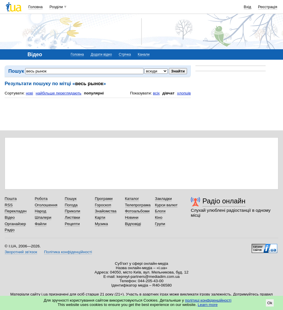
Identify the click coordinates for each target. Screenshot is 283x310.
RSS (9, 205)
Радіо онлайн (224, 201)
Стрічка (125, 54)
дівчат (168, 93)
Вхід (247, 7)
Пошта (11, 198)
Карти (100, 217)
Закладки (163, 198)
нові (29, 93)
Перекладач (15, 211)
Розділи (56, 7)
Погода (71, 205)
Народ (40, 211)
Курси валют (166, 205)
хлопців (184, 93)
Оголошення (46, 205)
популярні (94, 93)
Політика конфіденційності (68, 252)
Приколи (72, 211)
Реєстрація (267, 7)
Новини (132, 217)
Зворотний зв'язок (21, 252)
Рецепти (72, 224)
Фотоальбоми (137, 211)
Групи (160, 224)
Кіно (158, 217)
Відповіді (133, 224)
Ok (269, 303)
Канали (144, 54)
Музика (101, 224)
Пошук (71, 198)
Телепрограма (138, 205)
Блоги (160, 211)
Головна (35, 7)
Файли (41, 224)
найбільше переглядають (58, 93)
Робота (41, 198)
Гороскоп (103, 205)
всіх (156, 93)
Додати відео (101, 54)
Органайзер (15, 224)
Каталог (132, 198)
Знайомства (106, 211)
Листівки (72, 217)
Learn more (208, 304)
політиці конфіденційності (208, 300)
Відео (10, 217)
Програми (104, 198)
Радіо (9, 230)
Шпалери (43, 217)
